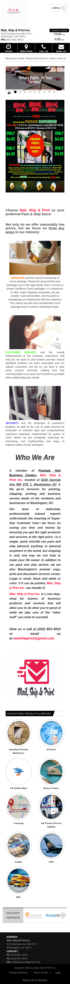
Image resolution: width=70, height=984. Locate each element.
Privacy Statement (18, 972)
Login (58, 972)
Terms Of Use (41, 972)
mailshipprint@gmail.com (25, 962)
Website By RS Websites (35, 980)
